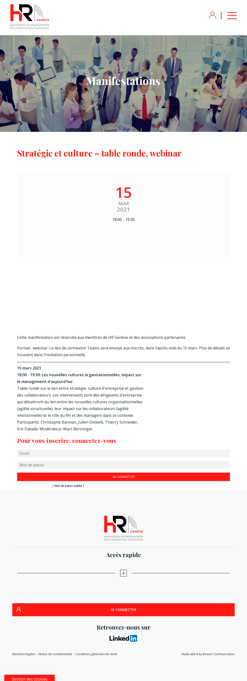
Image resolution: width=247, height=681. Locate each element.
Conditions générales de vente (96, 654)
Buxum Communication (219, 654)
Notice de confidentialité (55, 654)
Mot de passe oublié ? (69, 486)
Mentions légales (23, 654)
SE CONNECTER (123, 609)
